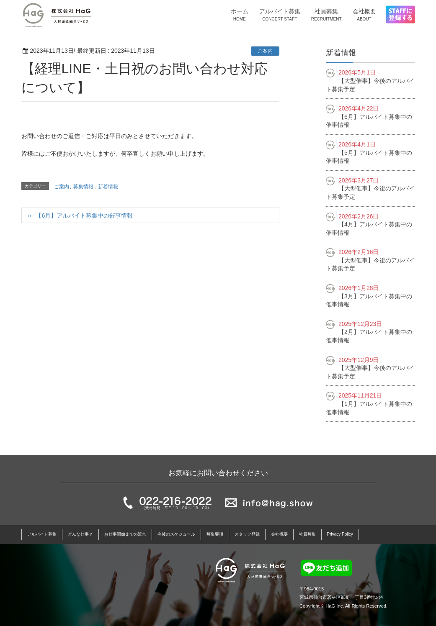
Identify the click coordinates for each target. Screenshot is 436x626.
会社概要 (279, 534)
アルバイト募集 (42, 534)
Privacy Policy (340, 534)
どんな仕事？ (80, 534)
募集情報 (83, 187)
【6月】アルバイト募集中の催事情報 (84, 215)
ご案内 (265, 51)
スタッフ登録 (247, 534)
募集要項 (214, 534)
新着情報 (108, 187)
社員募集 (307, 534)
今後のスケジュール (176, 534)
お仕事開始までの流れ (125, 534)
